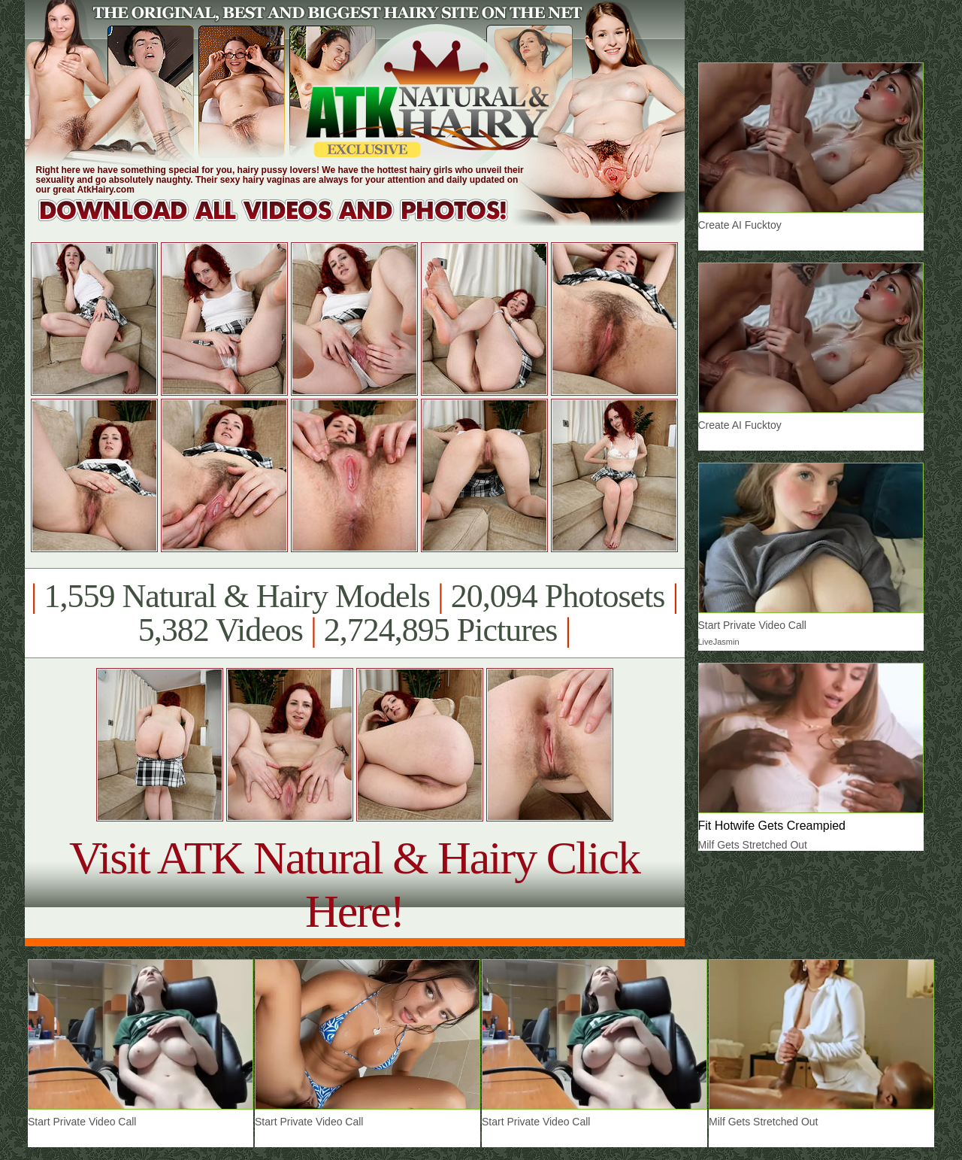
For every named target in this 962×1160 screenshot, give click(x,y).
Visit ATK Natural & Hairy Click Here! (354, 884)
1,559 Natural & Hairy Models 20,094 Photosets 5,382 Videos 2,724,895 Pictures (354, 613)
